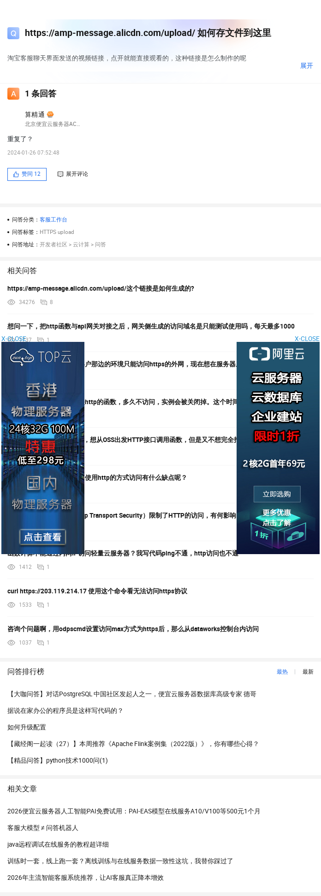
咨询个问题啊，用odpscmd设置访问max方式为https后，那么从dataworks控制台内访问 (133, 629)
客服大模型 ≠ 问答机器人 (42, 827)
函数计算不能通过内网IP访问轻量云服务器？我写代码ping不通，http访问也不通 (122, 553)
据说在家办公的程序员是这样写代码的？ (65, 710)
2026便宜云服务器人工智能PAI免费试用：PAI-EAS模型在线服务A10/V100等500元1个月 (134, 811)
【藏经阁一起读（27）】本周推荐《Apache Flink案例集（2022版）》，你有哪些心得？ (133, 743)
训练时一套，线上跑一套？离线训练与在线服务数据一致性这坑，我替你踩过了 (120, 861)
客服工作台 (53, 219)
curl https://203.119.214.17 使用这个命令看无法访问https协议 (97, 591)
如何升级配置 (26, 727)
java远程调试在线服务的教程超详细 (58, 844)
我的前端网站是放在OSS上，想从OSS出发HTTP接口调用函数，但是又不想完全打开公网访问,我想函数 (153, 439)
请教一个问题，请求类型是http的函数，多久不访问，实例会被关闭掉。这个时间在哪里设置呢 (142, 402)
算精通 (35, 114)
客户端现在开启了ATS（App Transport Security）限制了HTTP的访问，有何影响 (121, 515)
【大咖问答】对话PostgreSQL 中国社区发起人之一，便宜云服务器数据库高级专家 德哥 (131, 694)
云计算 (81, 244)
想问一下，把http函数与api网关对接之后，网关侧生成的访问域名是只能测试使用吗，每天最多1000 (151, 326)
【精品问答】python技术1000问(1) (57, 760)
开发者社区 (53, 244)
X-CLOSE (307, 338)
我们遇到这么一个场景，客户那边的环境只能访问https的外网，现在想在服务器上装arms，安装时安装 (154, 364)
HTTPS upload (57, 232)
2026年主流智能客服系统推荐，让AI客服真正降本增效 (85, 877)
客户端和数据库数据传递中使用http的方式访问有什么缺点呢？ (97, 477)
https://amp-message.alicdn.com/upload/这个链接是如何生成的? (100, 288)
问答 (100, 244)
